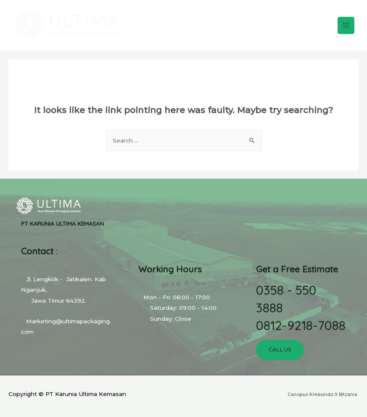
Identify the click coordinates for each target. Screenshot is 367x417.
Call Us (280, 349)
